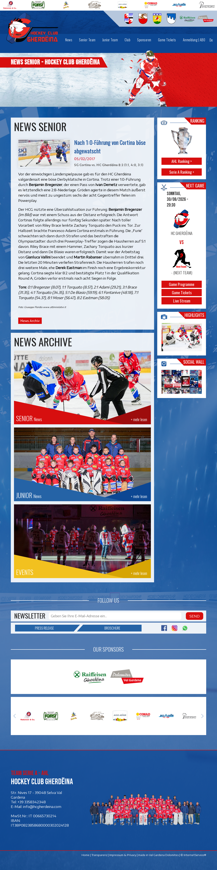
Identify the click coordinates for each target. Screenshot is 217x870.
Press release (54, 628)
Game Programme (182, 284)
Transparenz (99, 855)
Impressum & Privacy (122, 855)
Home (85, 855)
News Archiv (30, 320)
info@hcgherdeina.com (42, 806)
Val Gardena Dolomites (164, 855)
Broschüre (101, 628)
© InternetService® (193, 855)
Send (194, 616)
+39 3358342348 (32, 802)
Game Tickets (182, 292)
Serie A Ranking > (181, 172)
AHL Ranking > (182, 161)
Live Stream (181, 301)
